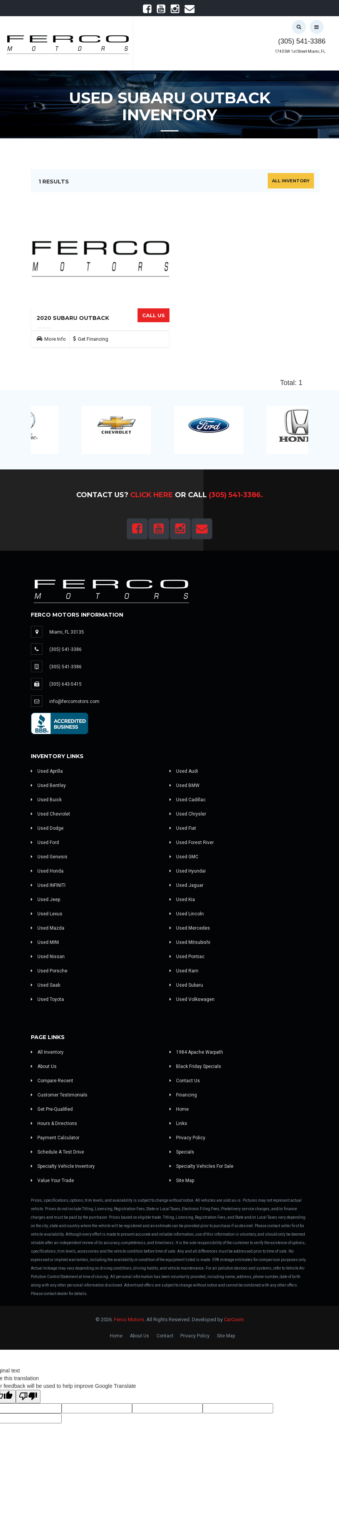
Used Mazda (47, 928)
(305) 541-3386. (236, 495)
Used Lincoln (187, 914)
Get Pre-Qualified (52, 1109)
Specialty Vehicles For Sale (201, 1166)
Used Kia (182, 899)
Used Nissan (48, 956)
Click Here (151, 495)
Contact (164, 1336)
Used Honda (47, 871)
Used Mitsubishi (190, 942)
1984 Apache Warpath (196, 1052)
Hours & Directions (54, 1123)
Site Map (182, 1180)
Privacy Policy (187, 1137)
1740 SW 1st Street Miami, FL (300, 51)
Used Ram (184, 971)
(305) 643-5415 (65, 684)
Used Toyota (47, 999)
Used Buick (46, 799)
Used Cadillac (188, 799)
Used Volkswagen (192, 999)
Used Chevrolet (50, 814)
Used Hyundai (188, 871)
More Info (55, 339)
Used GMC (184, 856)
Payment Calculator (55, 1137)
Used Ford (45, 842)
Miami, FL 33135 (66, 632)
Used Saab (45, 985)
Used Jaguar (186, 885)
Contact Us (185, 1080)
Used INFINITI (48, 885)
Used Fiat (183, 828)
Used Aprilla (47, 771)
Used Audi (184, 771)
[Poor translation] (28, 1396)
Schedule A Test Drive (57, 1152)
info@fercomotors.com (74, 701)
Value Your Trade (52, 1180)
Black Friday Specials (195, 1066)
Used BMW (185, 785)
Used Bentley (48, 785)
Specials (182, 1152)
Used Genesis (49, 856)
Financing (183, 1095)
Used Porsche (49, 971)
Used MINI (45, 942)
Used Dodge (47, 828)
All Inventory (291, 180)
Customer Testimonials (59, 1095)
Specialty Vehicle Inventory (63, 1166)
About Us (44, 1066)
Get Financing (93, 339)
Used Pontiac (187, 956)
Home (179, 1109)
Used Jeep (45, 899)
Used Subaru (186, 985)
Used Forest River (192, 842)
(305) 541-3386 (302, 41)
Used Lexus (46, 914)
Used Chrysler (188, 814)
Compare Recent (52, 1080)
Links (178, 1123)
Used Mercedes (190, 928)
